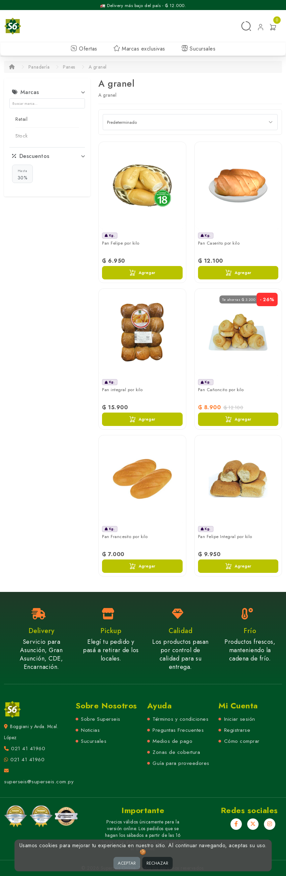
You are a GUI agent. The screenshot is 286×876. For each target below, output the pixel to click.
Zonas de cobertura (176, 752)
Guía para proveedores (181, 763)
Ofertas (84, 49)
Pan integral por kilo (122, 389)
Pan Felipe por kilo (120, 243)
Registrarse (237, 730)
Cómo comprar (242, 741)
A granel (98, 67)
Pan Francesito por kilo (125, 536)
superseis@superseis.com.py (39, 781)
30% (22, 174)
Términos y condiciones (180, 719)
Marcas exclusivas (139, 49)
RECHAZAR (157, 863)
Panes (69, 67)
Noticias (90, 730)
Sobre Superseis (100, 719)
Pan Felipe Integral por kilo (225, 536)
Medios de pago (172, 741)
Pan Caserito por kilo (219, 243)
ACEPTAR (127, 863)
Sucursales (198, 49)
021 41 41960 (28, 748)
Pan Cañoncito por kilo (221, 389)
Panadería (39, 67)
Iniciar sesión (239, 719)
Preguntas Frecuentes (178, 730)
